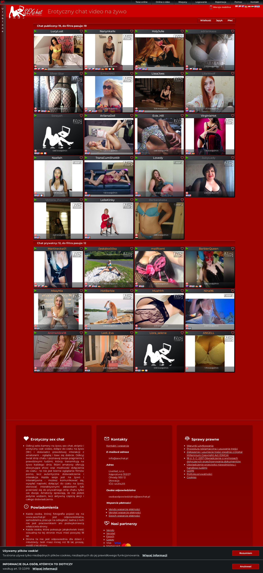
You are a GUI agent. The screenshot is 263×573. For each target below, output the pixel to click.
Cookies (191, 477)
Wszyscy (182, 2)
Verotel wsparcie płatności (125, 512)
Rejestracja (220, 2)
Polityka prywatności (199, 474)
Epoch (110, 536)
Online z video (163, 2)
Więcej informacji (154, 555)
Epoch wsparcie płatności (124, 515)
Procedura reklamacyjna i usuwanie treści (212, 448)
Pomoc (238, 2)
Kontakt (255, 2)
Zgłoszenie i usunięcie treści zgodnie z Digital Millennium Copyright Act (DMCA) (214, 453)
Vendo (110, 530)
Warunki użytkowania (200, 445)
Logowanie (201, 2)
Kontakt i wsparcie (117, 445)
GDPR (190, 470)
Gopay (110, 539)
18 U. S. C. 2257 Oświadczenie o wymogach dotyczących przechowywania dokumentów (214, 460)
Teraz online (141, 2)
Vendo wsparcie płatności (124, 509)
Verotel (110, 533)
